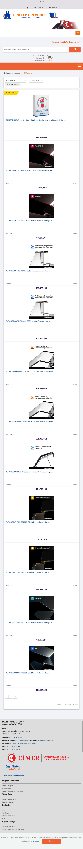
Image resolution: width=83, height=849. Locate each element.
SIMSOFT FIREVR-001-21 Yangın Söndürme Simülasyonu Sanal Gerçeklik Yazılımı (36, 120)
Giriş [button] (53, 7)
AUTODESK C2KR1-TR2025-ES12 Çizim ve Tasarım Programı (29, 221)
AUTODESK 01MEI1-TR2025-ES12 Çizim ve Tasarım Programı (29, 472)
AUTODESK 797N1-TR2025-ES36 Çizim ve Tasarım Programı (29, 572)
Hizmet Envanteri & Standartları (13, 791)
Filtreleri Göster (12, 84)
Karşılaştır (38, 58)
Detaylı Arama (38, 61)
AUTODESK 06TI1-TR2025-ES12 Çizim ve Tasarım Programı (28, 271)
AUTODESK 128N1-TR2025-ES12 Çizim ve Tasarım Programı (29, 623)
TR (40, 2)
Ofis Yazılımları (28, 73)
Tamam (51, 841)
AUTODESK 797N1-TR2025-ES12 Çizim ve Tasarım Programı (29, 522)
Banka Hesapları (7, 786)
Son (15, 696)
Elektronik (7, 73)
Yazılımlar (17, 73)
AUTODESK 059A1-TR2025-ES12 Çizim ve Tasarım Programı (29, 170)
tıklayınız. (36, 841)
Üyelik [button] (38, 7)
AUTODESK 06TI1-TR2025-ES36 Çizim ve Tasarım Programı (28, 321)
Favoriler (38, 55)
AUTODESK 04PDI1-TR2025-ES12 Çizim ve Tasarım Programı (29, 371)
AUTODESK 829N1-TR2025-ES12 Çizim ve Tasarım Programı (29, 673)
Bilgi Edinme (6, 788)
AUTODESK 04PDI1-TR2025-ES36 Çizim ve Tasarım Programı (29, 422)
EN (43, 2)
